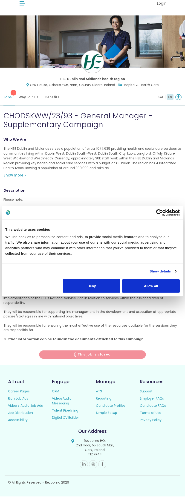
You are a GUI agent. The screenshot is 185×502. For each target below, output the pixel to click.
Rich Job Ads (18, 404)
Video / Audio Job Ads (25, 411)
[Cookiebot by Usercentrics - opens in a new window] (159, 212)
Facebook (102, 470)
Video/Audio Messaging (62, 406)
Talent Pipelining (65, 416)
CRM (55, 397)
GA (160, 102)
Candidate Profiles (110, 411)
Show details (160, 271)
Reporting (103, 404)
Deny (91, 286)
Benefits (52, 102)
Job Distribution (20, 418)
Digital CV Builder (65, 423)
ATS (99, 397)
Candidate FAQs (153, 411)
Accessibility (18, 425)
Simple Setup (106, 418)
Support (146, 397)
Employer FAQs (152, 404)
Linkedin (84, 470)
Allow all (151, 286)
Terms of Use (150, 418)
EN (170, 102)
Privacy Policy (151, 425)
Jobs (9, 100)
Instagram (93, 470)
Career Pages (19, 397)
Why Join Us (28, 102)
